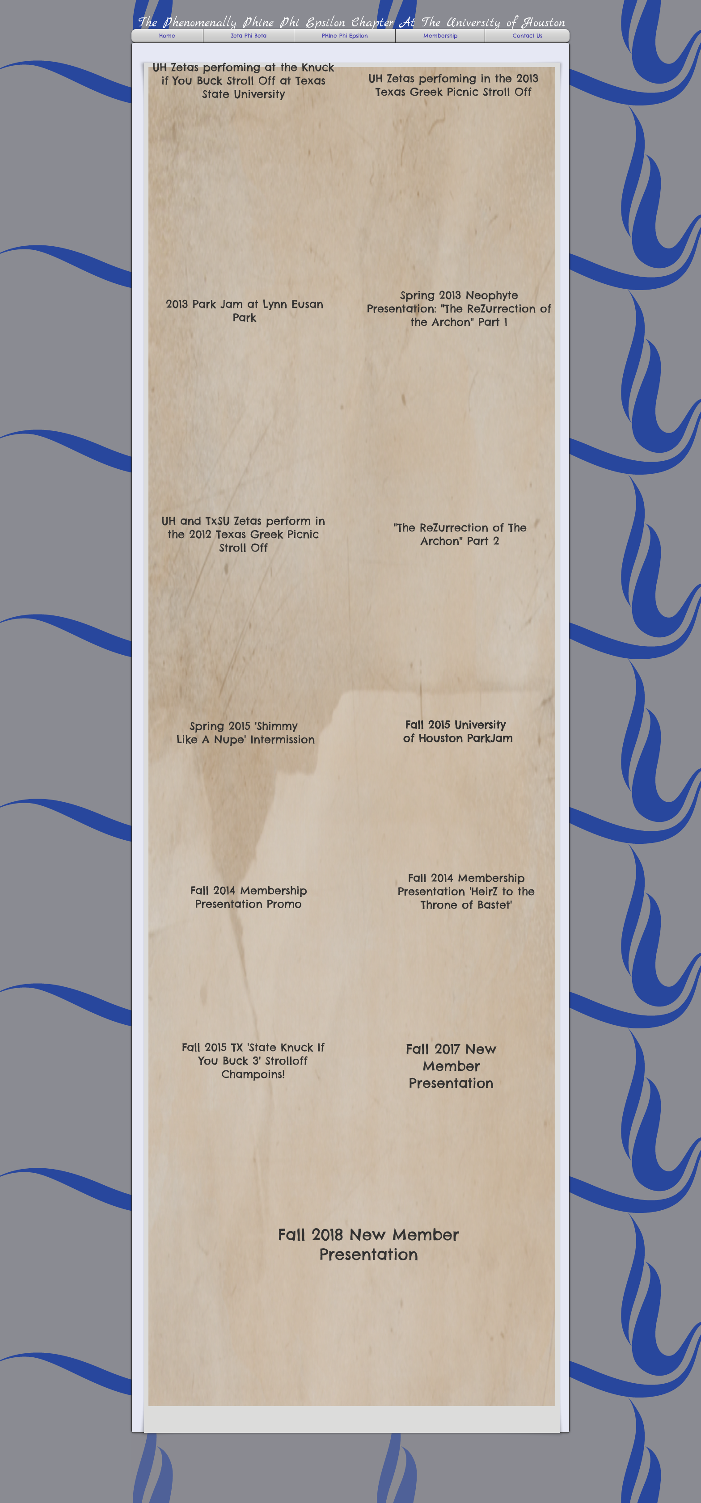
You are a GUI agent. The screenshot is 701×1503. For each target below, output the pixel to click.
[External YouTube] (459, 180)
